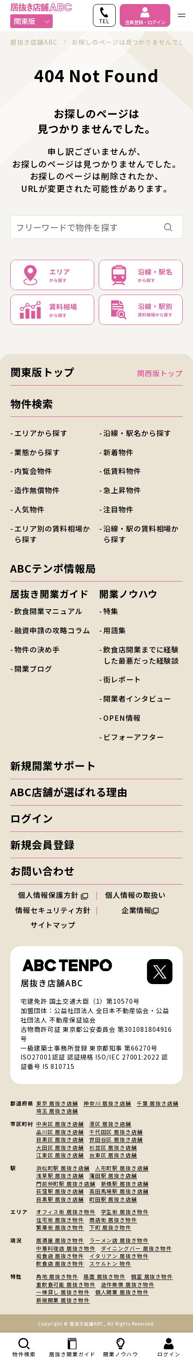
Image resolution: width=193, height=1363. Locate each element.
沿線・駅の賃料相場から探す (141, 533)
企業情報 (140, 910)
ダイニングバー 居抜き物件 (136, 1248)
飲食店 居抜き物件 (60, 1263)
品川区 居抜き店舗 (60, 1131)
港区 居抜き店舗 (110, 1123)
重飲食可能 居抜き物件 (66, 1284)
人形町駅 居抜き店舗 (122, 1168)
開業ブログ (33, 668)
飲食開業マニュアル (48, 611)
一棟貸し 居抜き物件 (63, 1292)
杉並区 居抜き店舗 (113, 1147)
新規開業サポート (53, 765)
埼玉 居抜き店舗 (57, 1110)
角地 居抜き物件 (57, 1276)
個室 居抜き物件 (152, 1276)
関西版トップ (160, 373)
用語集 (114, 630)
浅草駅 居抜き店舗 (60, 1175)
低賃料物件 (122, 470)
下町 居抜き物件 (110, 1227)
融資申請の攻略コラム (52, 630)
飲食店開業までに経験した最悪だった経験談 (141, 654)
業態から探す (37, 452)
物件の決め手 (37, 649)
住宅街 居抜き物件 (60, 1219)
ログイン (31, 818)
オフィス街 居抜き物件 (66, 1211)
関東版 (32, 21)
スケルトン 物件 (110, 1263)
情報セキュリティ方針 (53, 910)
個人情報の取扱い (140, 894)
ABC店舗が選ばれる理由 (69, 791)
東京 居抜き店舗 (57, 1103)
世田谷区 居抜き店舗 (116, 1139)
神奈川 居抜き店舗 (107, 1103)
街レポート (122, 679)
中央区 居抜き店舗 (60, 1123)
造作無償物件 (37, 490)
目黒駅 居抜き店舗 (60, 1199)
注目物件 (118, 509)
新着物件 (118, 452)
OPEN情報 (122, 717)
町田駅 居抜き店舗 (113, 1199)
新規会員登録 (42, 844)
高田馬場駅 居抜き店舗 (119, 1191)
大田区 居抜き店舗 (60, 1147)
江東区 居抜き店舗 (60, 1155)
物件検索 (31, 403)
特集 (110, 611)
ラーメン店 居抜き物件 (119, 1240)
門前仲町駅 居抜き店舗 (66, 1183)
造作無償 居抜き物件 (128, 1284)
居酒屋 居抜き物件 (60, 1240)
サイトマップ (53, 924)
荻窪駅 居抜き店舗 (60, 1191)
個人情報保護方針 (53, 894)
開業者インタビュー (137, 698)
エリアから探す (40, 433)
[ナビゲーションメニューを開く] (181, 15)
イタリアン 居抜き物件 (119, 1255)
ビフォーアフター (133, 736)
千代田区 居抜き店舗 (116, 1131)
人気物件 (29, 509)
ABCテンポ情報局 (53, 568)
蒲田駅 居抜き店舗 (113, 1175)
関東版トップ (42, 371)
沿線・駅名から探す (137, 433)
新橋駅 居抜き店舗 (125, 1183)
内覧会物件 (33, 470)
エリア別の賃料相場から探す (52, 533)
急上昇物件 (122, 490)
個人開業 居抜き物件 (122, 1292)
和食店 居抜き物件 (60, 1255)
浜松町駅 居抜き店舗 (63, 1168)
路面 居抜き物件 (105, 1276)
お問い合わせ (42, 870)
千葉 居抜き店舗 (158, 1103)
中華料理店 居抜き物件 (66, 1248)
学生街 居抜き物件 (125, 1211)
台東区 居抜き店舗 (113, 1155)
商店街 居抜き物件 (113, 1219)
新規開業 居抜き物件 (63, 1300)
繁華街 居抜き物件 (60, 1227)
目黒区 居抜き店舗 (60, 1139)
